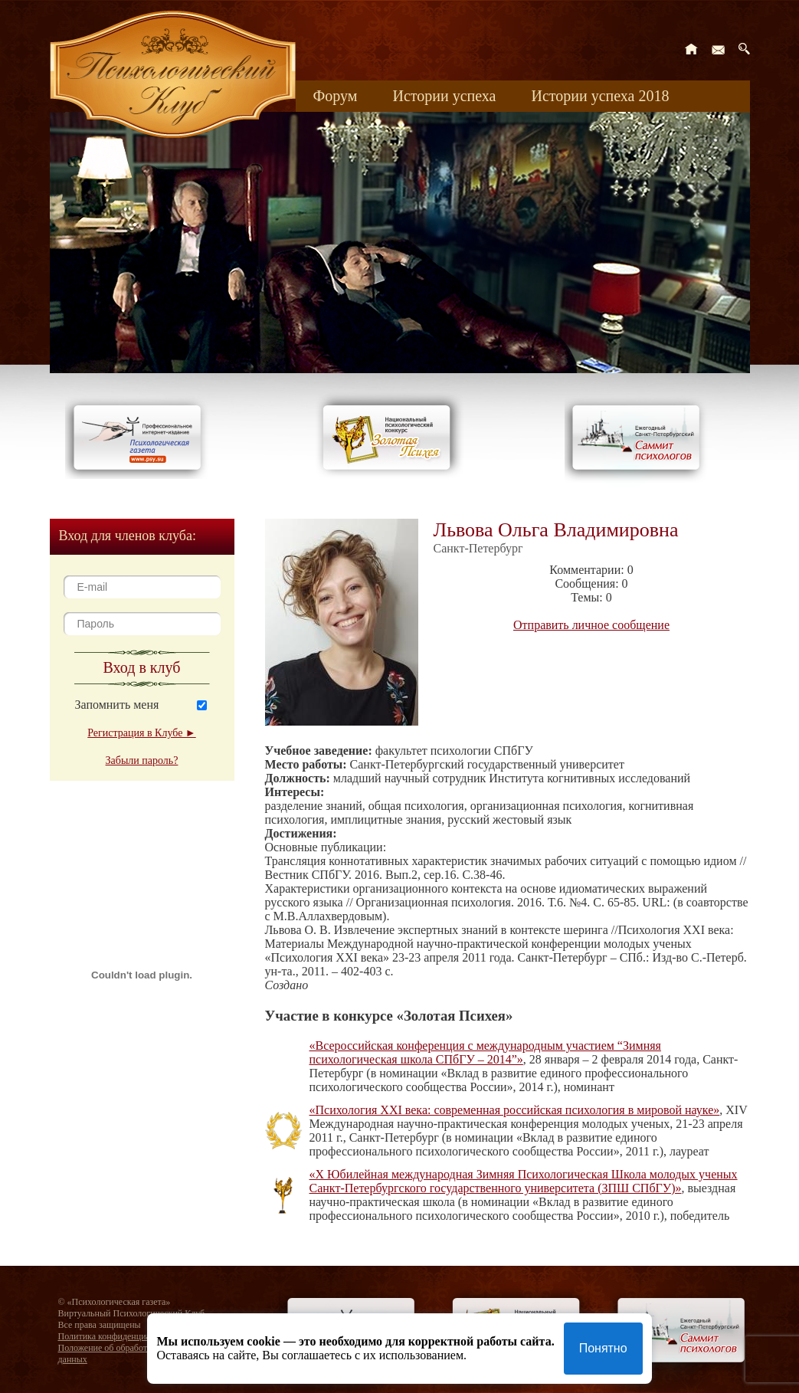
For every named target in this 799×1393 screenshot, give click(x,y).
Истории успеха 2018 (600, 95)
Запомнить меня (117, 704)
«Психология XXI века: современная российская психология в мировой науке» (514, 1109)
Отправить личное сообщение (591, 624)
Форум (335, 95)
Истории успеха (444, 95)
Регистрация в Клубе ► (141, 733)
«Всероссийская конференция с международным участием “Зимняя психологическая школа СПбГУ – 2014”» (485, 1052)
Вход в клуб (142, 667)
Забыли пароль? (142, 760)
